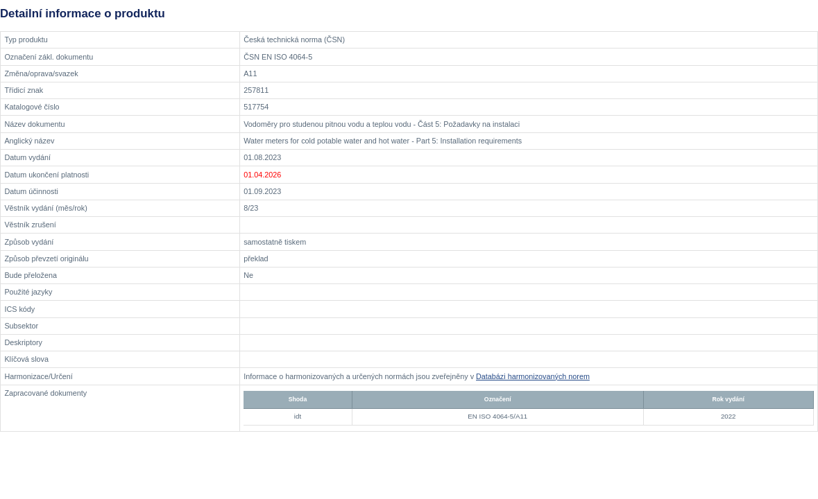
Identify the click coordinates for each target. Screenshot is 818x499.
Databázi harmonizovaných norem (533, 376)
